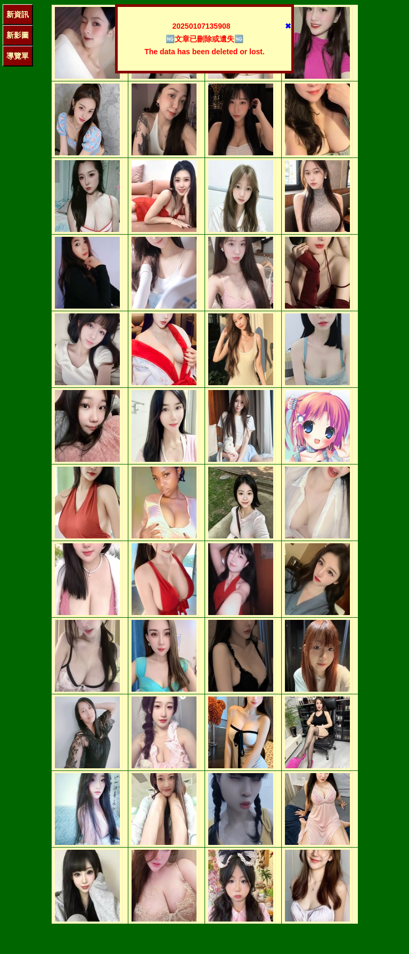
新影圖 (17, 35)
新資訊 (17, 14)
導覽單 (17, 56)
